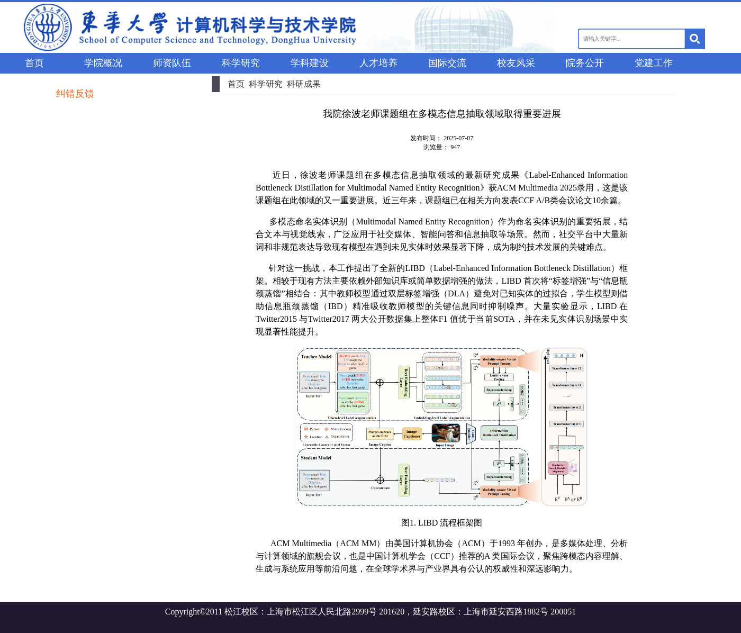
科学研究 (266, 83)
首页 (236, 83)
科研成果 (304, 83)
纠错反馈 (75, 93)
